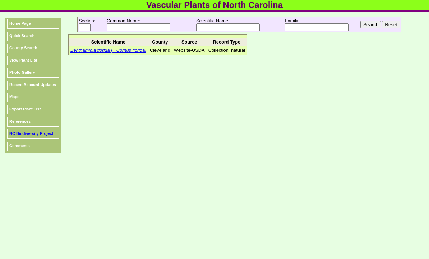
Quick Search (21, 35)
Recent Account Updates (32, 84)
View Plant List (23, 60)
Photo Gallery (22, 72)
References (20, 121)
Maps (14, 97)
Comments (19, 146)
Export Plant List (25, 109)
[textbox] (138, 27)
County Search (23, 48)
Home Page (20, 23)
